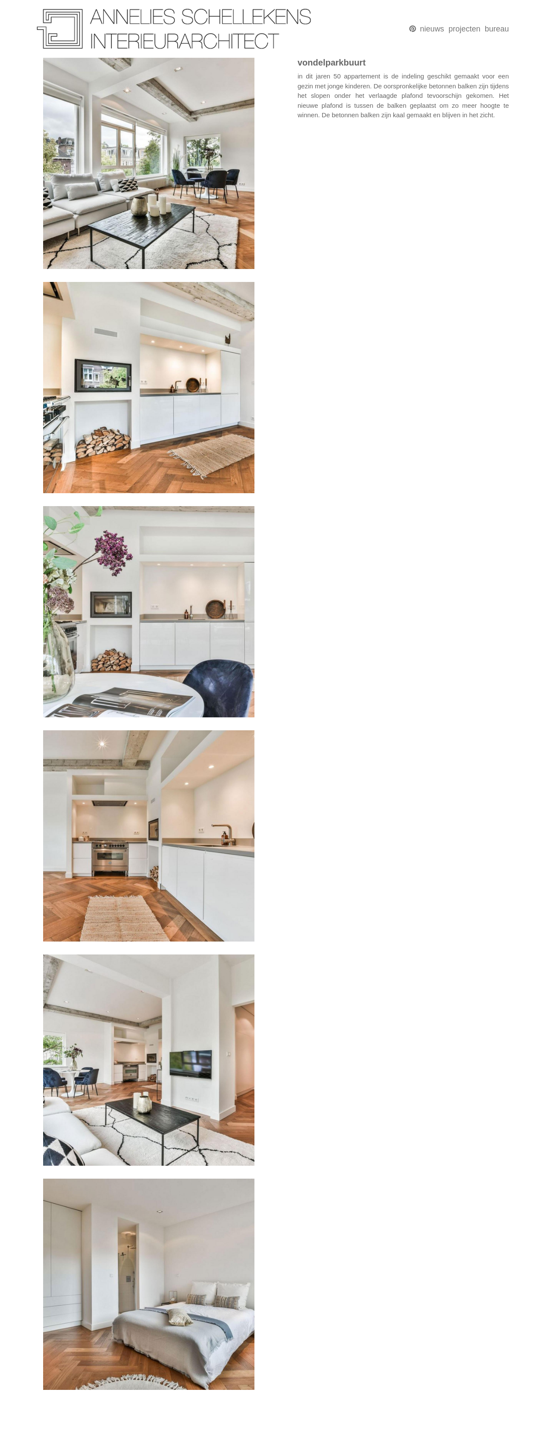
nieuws (432, 29)
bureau (497, 29)
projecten (464, 29)
